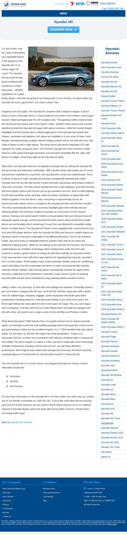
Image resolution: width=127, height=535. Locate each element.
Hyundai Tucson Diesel (113, 110)
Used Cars (6, 501)
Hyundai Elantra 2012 (112, 432)
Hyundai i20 (107, 404)
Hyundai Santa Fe (110, 356)
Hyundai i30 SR (109, 81)
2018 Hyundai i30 (110, 146)
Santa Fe (105, 456)
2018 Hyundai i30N (111, 128)
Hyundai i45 (107, 413)
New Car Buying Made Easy (13, 489)
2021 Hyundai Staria (111, 254)
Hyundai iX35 (108, 408)
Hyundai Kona (108, 123)
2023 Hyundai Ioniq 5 (112, 299)
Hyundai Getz (108, 365)
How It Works (7, 497)
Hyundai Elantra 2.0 (111, 105)
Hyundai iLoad (108, 384)
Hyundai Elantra (109, 370)
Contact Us (6, 516)
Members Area (49, 489)
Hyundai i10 (107, 389)
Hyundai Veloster (110, 428)
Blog (45, 501)
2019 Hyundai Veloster (112, 206)
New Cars (6, 493)
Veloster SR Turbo (110, 447)
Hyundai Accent (109, 62)
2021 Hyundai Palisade (113, 231)
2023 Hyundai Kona (111, 304)
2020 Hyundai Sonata (112, 227)
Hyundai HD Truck (110, 418)
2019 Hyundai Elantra (112, 184)
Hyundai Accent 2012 (112, 437)
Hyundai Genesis (110, 72)
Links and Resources (51, 493)
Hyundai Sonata (109, 351)
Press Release (107, 3)
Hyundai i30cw (108, 394)
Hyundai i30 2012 (110, 442)
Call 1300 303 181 (113, 8)
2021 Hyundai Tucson (112, 244)
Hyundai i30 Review (111, 375)
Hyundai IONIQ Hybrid (112, 133)
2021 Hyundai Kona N (112, 249)
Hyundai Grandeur (110, 360)
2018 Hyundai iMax (111, 159)
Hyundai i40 (107, 423)
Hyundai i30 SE (109, 91)
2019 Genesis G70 (110, 180)
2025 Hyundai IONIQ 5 (113, 327)
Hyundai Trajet (108, 336)
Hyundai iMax (108, 399)
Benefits (5, 512)
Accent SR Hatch (110, 77)
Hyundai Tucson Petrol (112, 101)
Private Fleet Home (14, 4)
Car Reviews (7, 508)
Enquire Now (63, 29)
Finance (5, 504)
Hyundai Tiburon (109, 341)
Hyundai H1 (107, 380)
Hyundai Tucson (109, 331)
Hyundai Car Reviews (21, 422)
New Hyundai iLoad (111, 67)
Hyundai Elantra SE (111, 86)
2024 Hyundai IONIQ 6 (113, 309)
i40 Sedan (106, 452)
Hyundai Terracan (110, 346)
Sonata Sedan (108, 96)
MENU (63, 13)
